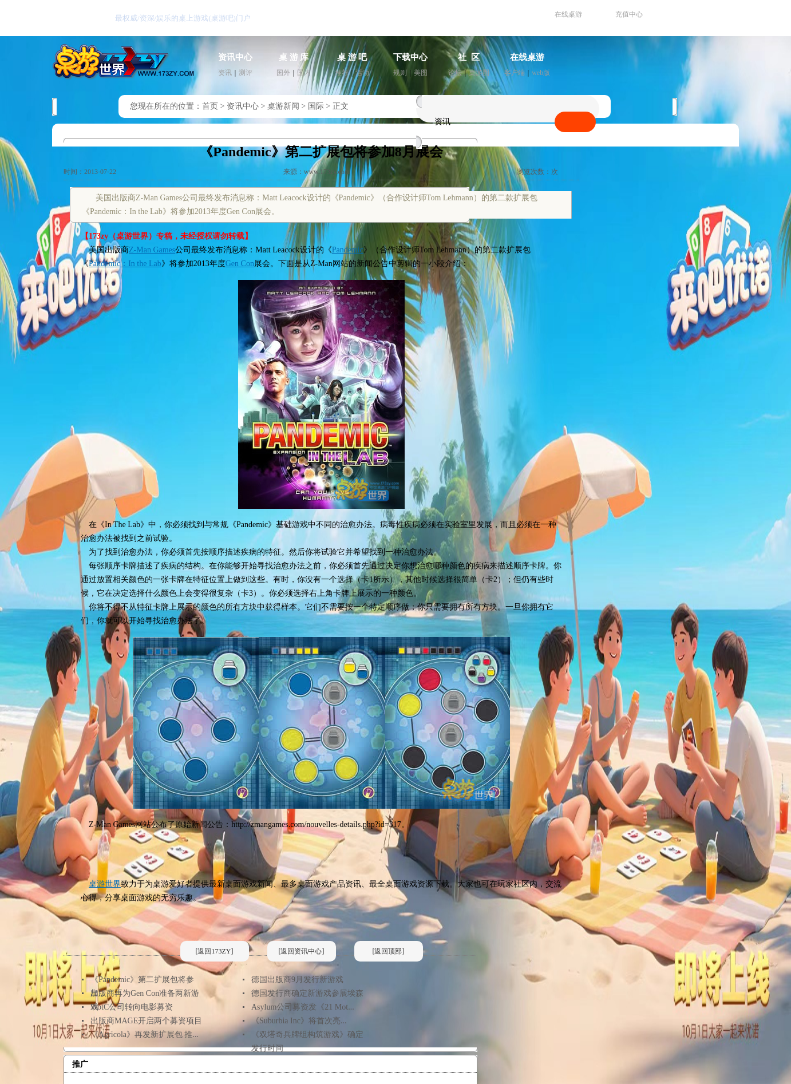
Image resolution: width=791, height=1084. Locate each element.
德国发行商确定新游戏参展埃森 (307, 993)
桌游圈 (479, 73)
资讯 (225, 73)
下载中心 (410, 57)
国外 (283, 73)
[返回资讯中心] (302, 951)
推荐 (342, 73)
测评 (245, 73)
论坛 (455, 73)
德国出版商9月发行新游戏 (297, 979)
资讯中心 (235, 57)
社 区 (469, 57)
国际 (316, 106)
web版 (541, 73)
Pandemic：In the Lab (125, 263)
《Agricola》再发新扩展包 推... (144, 1034)
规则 (400, 73)
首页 (210, 106)
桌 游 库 (294, 57)
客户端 (514, 73)
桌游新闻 (283, 106)
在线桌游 (568, 14)
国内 (304, 73)
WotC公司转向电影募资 (131, 1007)
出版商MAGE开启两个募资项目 (146, 1020)
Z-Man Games (152, 250)
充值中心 (629, 14)
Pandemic (347, 250)
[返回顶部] (389, 951)
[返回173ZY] (215, 951)
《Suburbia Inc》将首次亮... (298, 1020)
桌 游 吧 (352, 57)
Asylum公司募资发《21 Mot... (302, 1007)
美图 (421, 73)
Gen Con (240, 263)
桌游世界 (105, 884)
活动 (362, 73)
